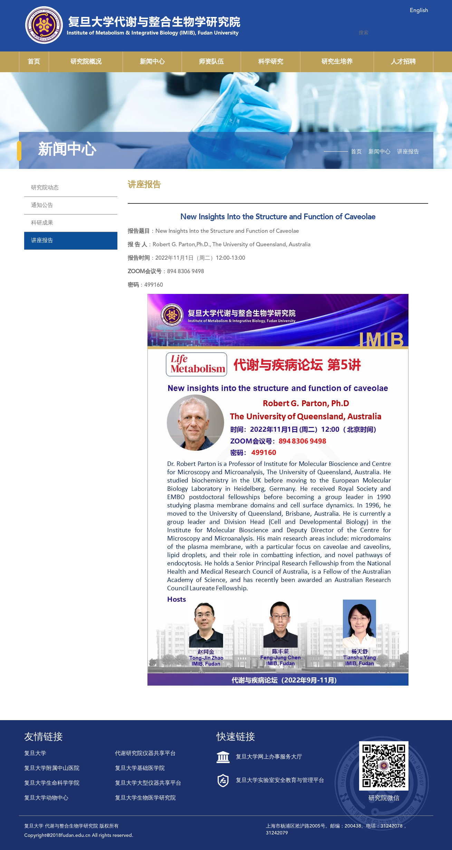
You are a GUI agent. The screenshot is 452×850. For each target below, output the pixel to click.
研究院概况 (86, 62)
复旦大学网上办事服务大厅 (259, 757)
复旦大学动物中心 (46, 798)
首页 (34, 62)
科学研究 (270, 62)
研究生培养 (337, 62)
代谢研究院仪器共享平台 (145, 753)
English (419, 10)
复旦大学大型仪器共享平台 (148, 783)
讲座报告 (408, 152)
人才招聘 (403, 62)
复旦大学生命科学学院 (51, 783)
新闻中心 (152, 62)
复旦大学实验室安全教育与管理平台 (270, 780)
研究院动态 (45, 188)
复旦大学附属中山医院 (51, 768)
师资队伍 (211, 62)
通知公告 (42, 205)
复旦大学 (35, 753)
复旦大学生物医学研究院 (145, 798)
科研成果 (42, 223)
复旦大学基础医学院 (140, 768)
